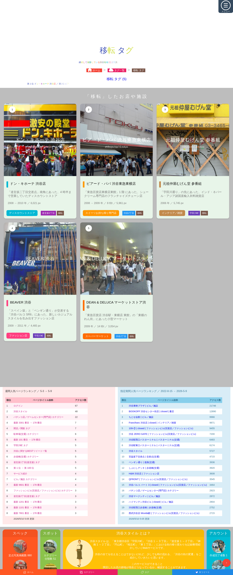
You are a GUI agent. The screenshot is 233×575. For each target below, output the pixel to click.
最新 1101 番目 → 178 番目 (28, 507)
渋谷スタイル (20, 411)
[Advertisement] (116, 22)
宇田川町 (194, 213)
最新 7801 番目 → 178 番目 (28, 513)
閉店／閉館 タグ (22, 428)
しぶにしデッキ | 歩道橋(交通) (144, 468)
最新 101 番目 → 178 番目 (27, 439)
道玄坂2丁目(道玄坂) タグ (27, 496)
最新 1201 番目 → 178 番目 (28, 502)
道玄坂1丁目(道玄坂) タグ (27, 462)
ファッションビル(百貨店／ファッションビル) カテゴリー (43, 490)
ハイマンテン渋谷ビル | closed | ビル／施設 (151, 502)
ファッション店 (18, 335)
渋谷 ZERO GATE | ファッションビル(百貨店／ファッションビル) (162, 434)
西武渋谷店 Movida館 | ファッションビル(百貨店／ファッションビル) (164, 513)
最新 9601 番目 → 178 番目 (28, 485)
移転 (60, 213)
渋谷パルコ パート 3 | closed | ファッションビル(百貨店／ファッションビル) (168, 485)
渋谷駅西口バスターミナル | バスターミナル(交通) (154, 439)
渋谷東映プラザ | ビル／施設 (143, 405)
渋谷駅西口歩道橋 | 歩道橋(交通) (145, 507)
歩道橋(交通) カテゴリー (26, 456)
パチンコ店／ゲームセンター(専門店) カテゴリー (38, 417)
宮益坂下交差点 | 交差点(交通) (144, 456)
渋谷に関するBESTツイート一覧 (30, 451)
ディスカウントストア (22, 213)
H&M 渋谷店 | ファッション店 (144, 473)
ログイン (18, 405)
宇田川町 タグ (21, 445)
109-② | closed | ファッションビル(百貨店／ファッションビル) (161, 428)
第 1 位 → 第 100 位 (24, 468)
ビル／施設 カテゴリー (25, 479)
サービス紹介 (20, 473)
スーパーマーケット (97, 336)
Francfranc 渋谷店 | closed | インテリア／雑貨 (152, 422)
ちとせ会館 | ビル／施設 (141, 417)
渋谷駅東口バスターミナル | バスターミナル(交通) (154, 445)
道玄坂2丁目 (48, 213)
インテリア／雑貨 (172, 213)
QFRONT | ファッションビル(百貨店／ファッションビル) (158, 479)
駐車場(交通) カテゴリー (26, 434)
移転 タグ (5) (117, 79)
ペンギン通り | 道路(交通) (142, 462)
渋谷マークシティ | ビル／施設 (144, 496)
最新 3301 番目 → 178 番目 (28, 422)
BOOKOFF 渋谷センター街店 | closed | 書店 (151, 411)
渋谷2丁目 (129, 213)
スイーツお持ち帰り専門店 (100, 213)
